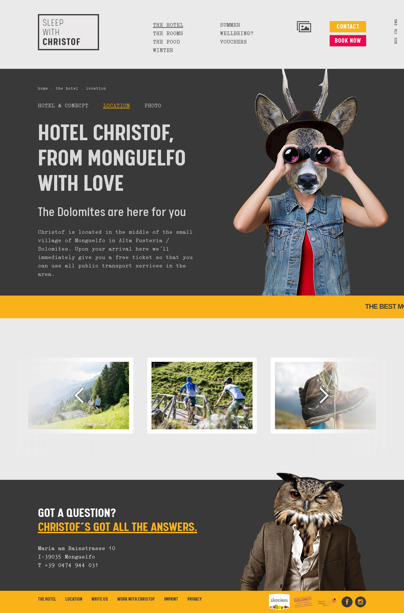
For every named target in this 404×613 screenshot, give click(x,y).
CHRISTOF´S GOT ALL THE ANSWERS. (117, 527)
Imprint (171, 599)
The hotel (168, 25)
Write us (99, 599)
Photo (152, 106)
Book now (348, 40)
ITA (396, 31)
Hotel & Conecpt (63, 106)
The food (166, 42)
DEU (396, 40)
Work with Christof (136, 599)
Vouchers (233, 42)
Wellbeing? (237, 33)
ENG (396, 22)
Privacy (194, 599)
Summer (230, 25)
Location (116, 106)
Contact (348, 26)
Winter (163, 50)
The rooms (168, 33)
